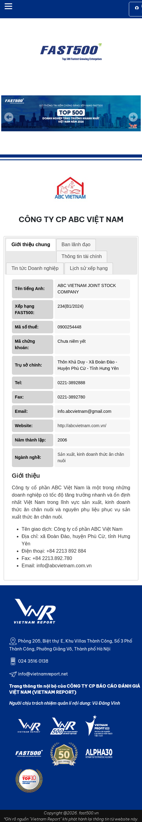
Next (133, 121)
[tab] (30, 245)
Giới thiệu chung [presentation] (30, 244)
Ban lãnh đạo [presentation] (76, 244)
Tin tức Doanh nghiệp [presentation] (34, 268)
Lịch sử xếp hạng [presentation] (89, 268)
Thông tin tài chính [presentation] (82, 256)
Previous (8, 117)
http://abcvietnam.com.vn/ (82, 425)
